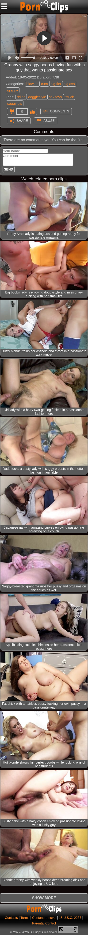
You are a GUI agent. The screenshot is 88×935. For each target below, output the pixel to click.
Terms (24, 918)
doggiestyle (37, 97)
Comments (59, 111)
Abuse (48, 120)
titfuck (69, 97)
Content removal (44, 918)
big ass (69, 84)
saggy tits (14, 103)
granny (12, 90)
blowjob (32, 84)
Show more (44, 898)
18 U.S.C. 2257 (70, 918)
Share (22, 120)
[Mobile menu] (4, 6)
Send (8, 169)
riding (21, 97)
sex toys (55, 97)
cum (44, 84)
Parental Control (44, 923)
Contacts (11, 918)
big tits (56, 84)
